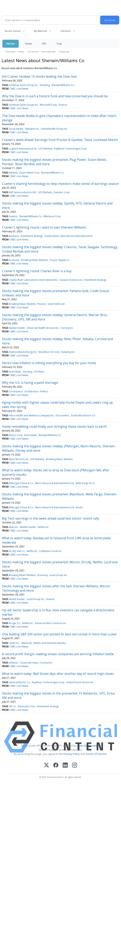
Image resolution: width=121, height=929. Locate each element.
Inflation (13, 662)
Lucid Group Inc (58, 575)
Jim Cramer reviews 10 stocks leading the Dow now (39, 76)
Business (14, 236)
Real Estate (15, 371)
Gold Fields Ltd (56, 304)
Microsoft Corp (48, 104)
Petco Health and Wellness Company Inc (31, 415)
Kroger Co (14, 623)
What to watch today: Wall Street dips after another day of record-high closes (58, 673)
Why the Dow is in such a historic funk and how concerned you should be (55, 96)
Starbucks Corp (26, 706)
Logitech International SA (23, 148)
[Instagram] (74, 765)
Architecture (31, 391)
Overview (10, 51)
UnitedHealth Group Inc (54, 128)
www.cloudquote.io (88, 745)
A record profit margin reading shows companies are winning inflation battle (58, 654)
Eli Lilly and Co (17, 551)
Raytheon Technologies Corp (70, 148)
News (21, 51)
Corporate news (29, 662)
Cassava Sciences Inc (71, 280)
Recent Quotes (12, 30)
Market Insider (17, 328)
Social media (16, 128)
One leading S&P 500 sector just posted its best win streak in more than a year (59, 634)
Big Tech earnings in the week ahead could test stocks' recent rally (50, 518)
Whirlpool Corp (52, 216)
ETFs (44, 43)
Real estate (30, 435)
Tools (59, 43)
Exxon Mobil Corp (29, 172)
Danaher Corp (62, 192)
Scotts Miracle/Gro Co (83, 415)
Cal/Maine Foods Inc (50, 551)
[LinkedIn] (65, 765)
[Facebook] (56, 765)
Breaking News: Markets (34, 260)
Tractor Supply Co (59, 260)
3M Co (12, 706)
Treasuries (64, 51)
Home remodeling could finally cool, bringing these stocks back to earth (54, 426)
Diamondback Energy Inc (23, 352)
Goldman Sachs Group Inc (23, 85)
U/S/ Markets (45, 148)
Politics (44, 391)
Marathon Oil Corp (49, 352)
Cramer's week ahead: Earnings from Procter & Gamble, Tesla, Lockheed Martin (60, 140)
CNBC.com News (18, 88)
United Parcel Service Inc (80, 682)
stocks (79, 507)
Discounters (62, 415)
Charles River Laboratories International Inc (68, 236)
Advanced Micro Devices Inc (50, 623)
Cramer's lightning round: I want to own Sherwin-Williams (44, 227)
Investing (45, 85)
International (49, 51)
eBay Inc (13, 527)
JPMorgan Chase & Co (21, 483)
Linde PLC (14, 643)
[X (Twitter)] (46, 765)
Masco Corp (15, 435)
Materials (26, 643)
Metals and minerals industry (49, 643)
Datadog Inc (68, 352)
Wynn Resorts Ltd (18, 459)
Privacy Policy (71, 754)
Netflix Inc (43, 527)
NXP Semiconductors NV (22, 192)
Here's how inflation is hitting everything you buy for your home (49, 363)
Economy (14, 260)
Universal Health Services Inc (43, 328)
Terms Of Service (96, 754)
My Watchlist (40, 30)
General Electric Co (19, 682)
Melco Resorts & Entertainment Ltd (54, 483)
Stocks (28, 43)
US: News (39, 371)
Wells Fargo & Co (85, 483)
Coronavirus (16, 391)
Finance (63, 104)
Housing (27, 371)
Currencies (33, 51)
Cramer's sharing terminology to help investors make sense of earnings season (60, 183)
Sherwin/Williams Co (62, 85)
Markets (10, 43)
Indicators (65, 30)
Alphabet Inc (32, 128)
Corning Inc (66, 328)
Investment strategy (31, 236)
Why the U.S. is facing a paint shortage (30, 382)
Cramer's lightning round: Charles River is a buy (37, 271)
